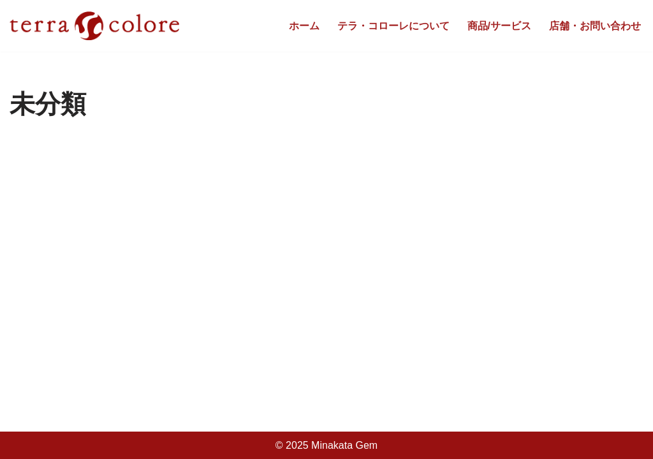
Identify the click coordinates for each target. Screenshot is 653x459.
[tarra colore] (94, 25)
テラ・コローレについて (393, 25)
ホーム (304, 25)
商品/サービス (499, 25)
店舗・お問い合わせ (595, 25)
